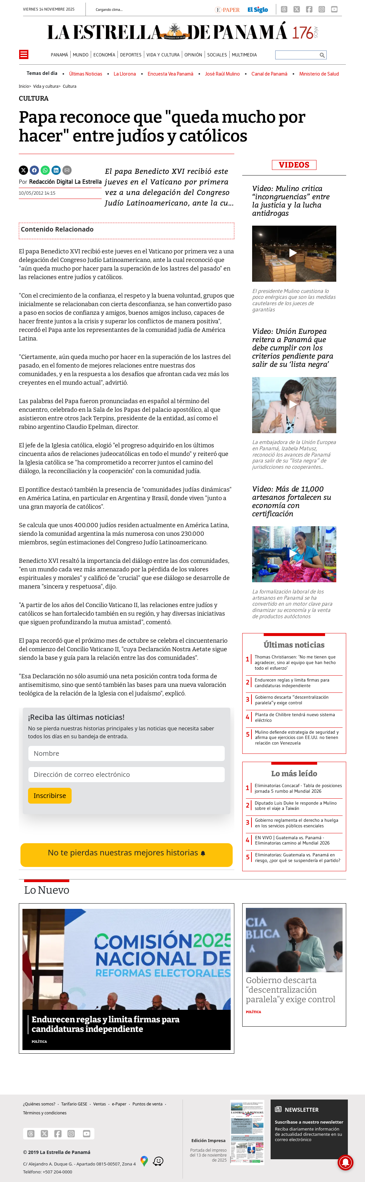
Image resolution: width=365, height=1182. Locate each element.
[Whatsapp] (45, 169)
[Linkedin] (56, 169)
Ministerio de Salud (319, 74)
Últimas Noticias (85, 74)
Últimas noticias (294, 645)
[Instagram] (321, 9)
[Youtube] (334, 9)
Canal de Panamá (269, 74)
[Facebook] (309, 9)
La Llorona (125, 74)
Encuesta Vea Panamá (170, 74)
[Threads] (284, 9)
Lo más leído (294, 773)
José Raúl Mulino (222, 74)
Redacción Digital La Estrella (65, 181)
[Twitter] (23, 169)
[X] (296, 9)
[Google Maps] (144, 1161)
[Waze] (158, 1161)
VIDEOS (294, 165)
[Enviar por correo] (67, 169)
